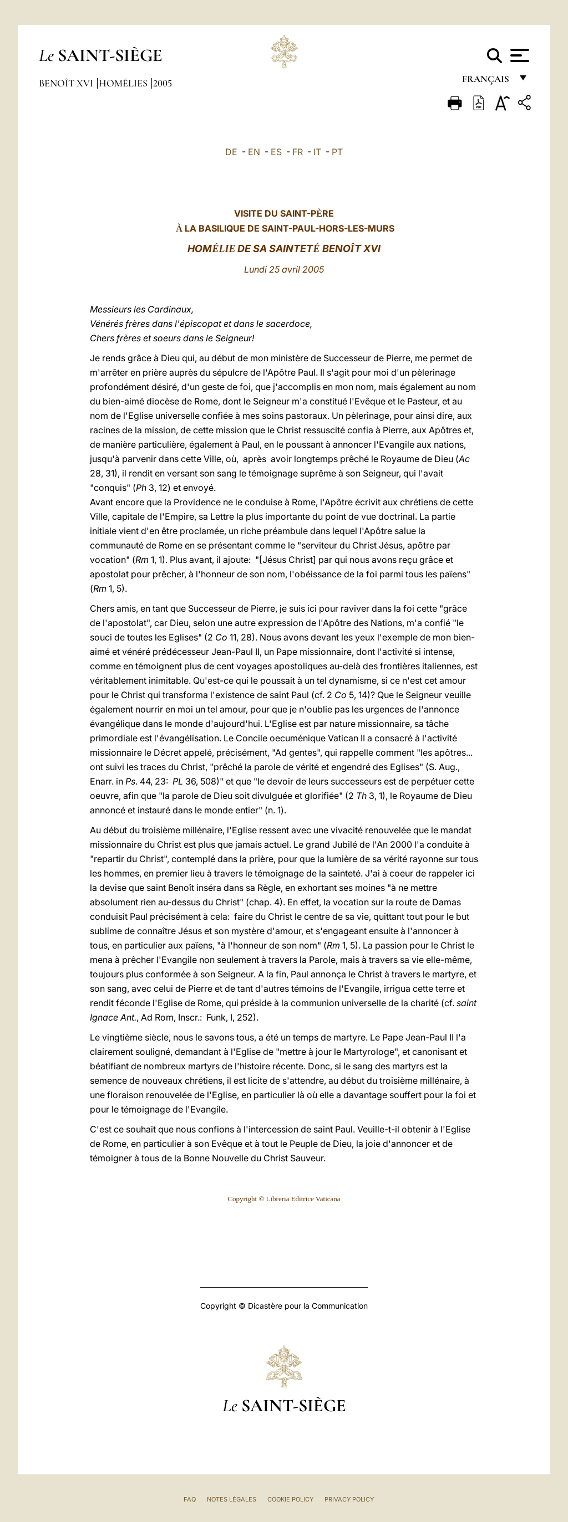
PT (337, 151)
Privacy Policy (349, 1499)
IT (317, 151)
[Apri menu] (518, 55)
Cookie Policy (290, 1499)
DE (231, 151)
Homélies (124, 83)
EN (254, 151)
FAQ (190, 1499)
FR (297, 151)
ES (276, 151)
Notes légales (231, 1499)
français (487, 81)
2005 (162, 83)
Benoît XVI (67, 83)
